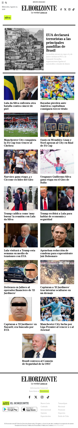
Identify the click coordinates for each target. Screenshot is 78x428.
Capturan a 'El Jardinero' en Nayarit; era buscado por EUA (20, 327)
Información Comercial (39, 388)
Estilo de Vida (63, 416)
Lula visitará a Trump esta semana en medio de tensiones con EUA (19, 253)
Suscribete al (39, 391)
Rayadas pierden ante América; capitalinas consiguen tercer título (54, 105)
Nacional (61, 407)
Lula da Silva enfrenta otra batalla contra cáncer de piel (20, 105)
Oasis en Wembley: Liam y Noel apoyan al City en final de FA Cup (56, 142)
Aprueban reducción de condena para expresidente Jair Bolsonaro (56, 253)
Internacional (46, 410)
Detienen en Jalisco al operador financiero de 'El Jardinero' (19, 290)
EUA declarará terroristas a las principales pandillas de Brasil (58, 42)
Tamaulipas (62, 403)
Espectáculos (46, 416)
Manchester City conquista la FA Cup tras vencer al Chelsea (20, 142)
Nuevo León (45, 403)
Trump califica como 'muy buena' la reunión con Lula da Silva (19, 216)
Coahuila (44, 407)
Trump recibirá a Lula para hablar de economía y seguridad (56, 216)
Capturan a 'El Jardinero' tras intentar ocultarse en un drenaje (55, 290)
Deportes (61, 413)
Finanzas (61, 410)
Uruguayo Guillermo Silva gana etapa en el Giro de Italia (55, 179)
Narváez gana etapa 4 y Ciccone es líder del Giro (18, 178)
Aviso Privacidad (58, 425)
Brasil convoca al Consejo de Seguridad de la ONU (37, 362)
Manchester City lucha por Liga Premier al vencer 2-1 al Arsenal (57, 327)
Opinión (44, 413)
